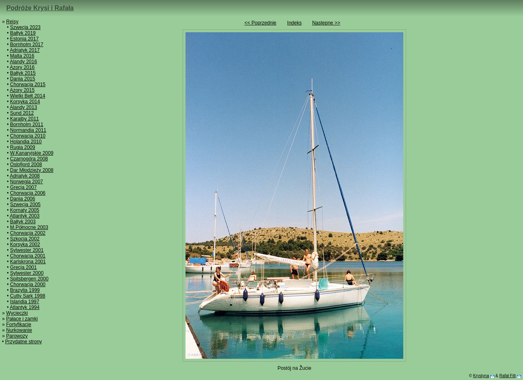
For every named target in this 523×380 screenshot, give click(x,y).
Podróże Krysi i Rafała (40, 7)
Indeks (294, 23)
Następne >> (326, 23)
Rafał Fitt (507, 375)
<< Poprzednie (260, 23)
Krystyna (481, 375)
